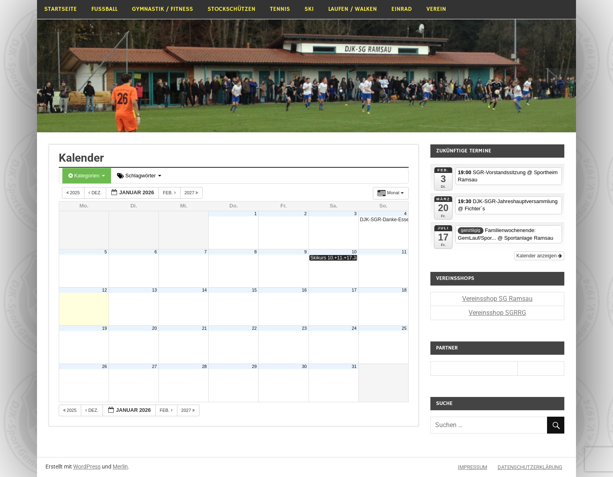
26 (104, 366)
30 (304, 366)
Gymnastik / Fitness (162, 9)
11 (404, 251)
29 (254, 366)
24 (354, 328)
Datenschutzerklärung (530, 467)
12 (104, 290)
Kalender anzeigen (539, 256)
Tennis (280, 9)
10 (354, 251)
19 (104, 328)
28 (204, 366)
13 (154, 290)
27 (154, 366)
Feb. (170, 192)
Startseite (60, 9)
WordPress (87, 466)
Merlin (120, 466)
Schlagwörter (139, 176)
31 (354, 366)
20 (154, 328)
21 (204, 328)
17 (354, 290)
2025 (73, 192)
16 (304, 290)
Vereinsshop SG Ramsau (497, 298)
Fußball (104, 9)
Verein (436, 9)
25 (404, 328)
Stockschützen (231, 9)
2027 (192, 192)
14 (204, 290)
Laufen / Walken (352, 9)
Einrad (401, 9)
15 (254, 290)
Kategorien (86, 176)
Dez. (95, 192)
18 (404, 290)
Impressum (472, 467)
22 (254, 328)
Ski (309, 9)
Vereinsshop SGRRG (497, 313)
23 (304, 328)
